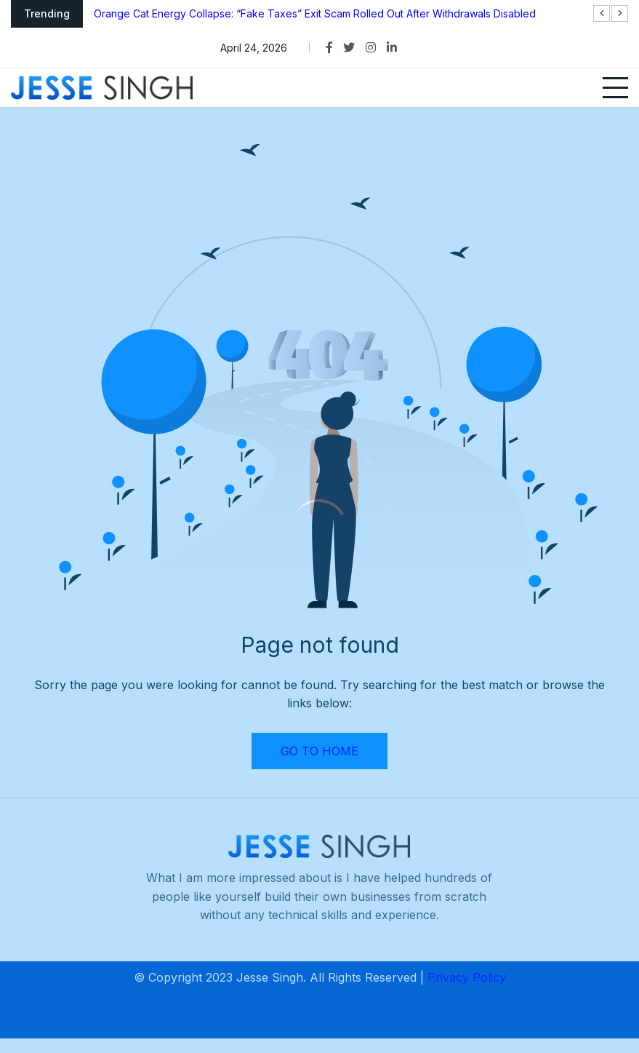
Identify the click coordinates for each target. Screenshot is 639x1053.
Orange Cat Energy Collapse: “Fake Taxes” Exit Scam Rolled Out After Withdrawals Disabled (315, 13)
